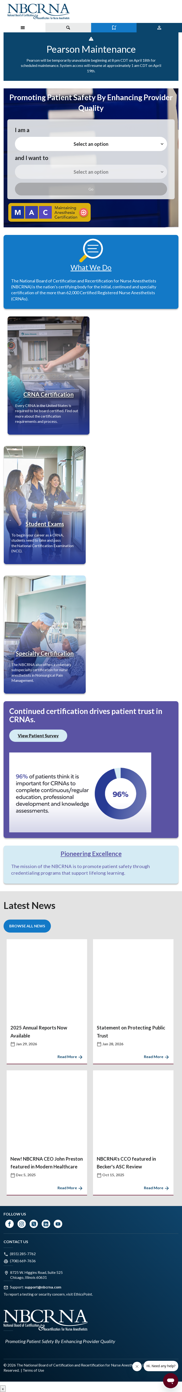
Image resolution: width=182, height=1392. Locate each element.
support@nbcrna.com (43, 1287)
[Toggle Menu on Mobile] (22, 27)
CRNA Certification (48, 394)
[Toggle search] (68, 27)
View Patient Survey (38, 735)
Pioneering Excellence (91, 853)
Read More (70, 1056)
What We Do (91, 267)
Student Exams (45, 523)
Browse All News (27, 926)
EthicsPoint (83, 1294)
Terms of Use (33, 1370)
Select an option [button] (91, 144)
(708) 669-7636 (23, 1261)
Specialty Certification (45, 653)
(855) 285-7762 (23, 1254)
